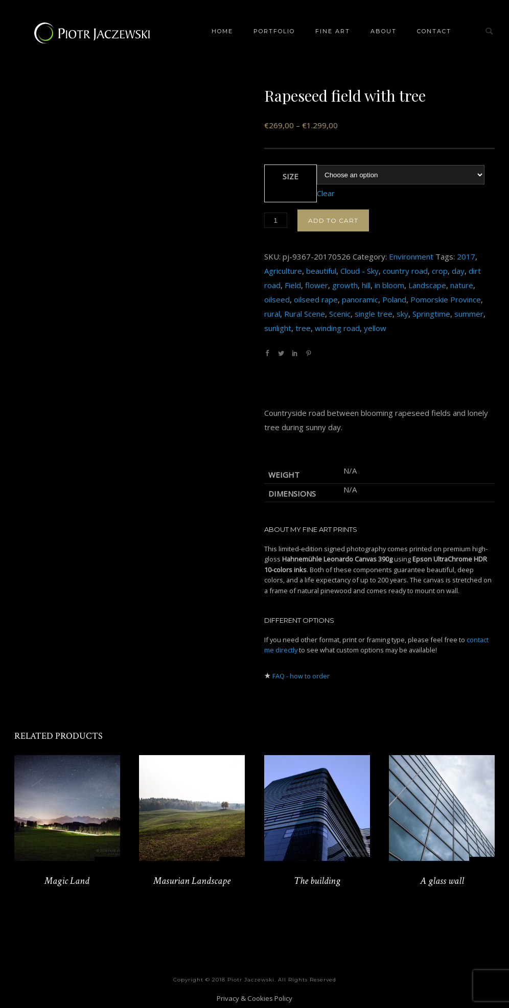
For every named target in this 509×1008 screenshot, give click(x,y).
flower (316, 285)
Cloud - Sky (359, 271)
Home (222, 31)
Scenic (340, 314)
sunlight (277, 328)
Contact (434, 31)
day (458, 271)
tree (303, 328)
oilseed (277, 299)
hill (366, 285)
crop (440, 271)
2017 (466, 256)
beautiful (321, 271)
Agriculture (283, 271)
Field (293, 285)
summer (468, 314)
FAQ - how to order (301, 676)
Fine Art (332, 31)
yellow (375, 328)
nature (461, 285)
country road (405, 271)
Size (290, 176)
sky (402, 314)
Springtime (431, 314)
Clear (326, 193)
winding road (337, 328)
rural (272, 314)
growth (345, 285)
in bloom (389, 285)
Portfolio (274, 31)
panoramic (360, 299)
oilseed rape (316, 299)
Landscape (427, 285)
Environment (411, 256)
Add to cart (333, 220)
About (384, 31)
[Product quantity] (275, 220)
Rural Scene (304, 314)
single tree (373, 314)
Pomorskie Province (445, 299)
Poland (394, 299)
